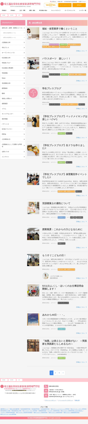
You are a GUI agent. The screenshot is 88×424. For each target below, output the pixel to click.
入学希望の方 (6, 139)
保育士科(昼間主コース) (9, 37)
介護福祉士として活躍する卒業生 (12, 145)
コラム (4, 108)
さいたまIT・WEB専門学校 (53, 410)
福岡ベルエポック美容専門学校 (40, 412)
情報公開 (59, 1)
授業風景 (5, 103)
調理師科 (5, 88)
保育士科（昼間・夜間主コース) (50, 46)
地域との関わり (7, 98)
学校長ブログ (61, 243)
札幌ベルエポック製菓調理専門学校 (71, 412)
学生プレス (45, 76)
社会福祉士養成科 (65, 46)
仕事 (71, 217)
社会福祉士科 (61, 329)
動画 (3, 93)
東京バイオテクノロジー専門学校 (29, 410)
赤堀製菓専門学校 (42, 410)
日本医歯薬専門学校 (45, 408)
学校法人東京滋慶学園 (14, 408)
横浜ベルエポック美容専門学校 (72, 410)
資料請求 (79, 5)
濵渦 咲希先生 (54, 278)
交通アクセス (82, 1)
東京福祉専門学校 (35, 408)
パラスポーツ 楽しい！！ (56, 58)
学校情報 (5, 73)
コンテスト (5, 156)
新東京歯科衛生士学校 (16, 410)
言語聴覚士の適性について (56, 203)
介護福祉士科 (63, 44)
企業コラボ (5, 151)
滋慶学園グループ (4, 408)
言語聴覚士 (80, 217)
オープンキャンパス (65, 5)
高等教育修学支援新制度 (70, 1)
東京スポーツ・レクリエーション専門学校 (60, 408)
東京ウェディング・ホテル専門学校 (8, 414)
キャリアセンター (54, 44)
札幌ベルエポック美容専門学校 (55, 412)
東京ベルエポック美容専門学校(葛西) (24, 412)
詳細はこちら (80, 51)
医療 (75, 217)
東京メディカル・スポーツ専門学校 (78, 408)
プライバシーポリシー (50, 400)
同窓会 (4, 134)
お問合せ (53, 1)
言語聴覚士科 (61, 217)
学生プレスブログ (51, 88)
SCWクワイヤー (7, 129)
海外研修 (5, 119)
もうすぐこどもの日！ (54, 255)
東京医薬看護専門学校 (25, 408)
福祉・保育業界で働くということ (60, 28)
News (3, 78)
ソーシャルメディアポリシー (65, 400)
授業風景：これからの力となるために (62, 229)
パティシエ (5, 124)
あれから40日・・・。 (54, 315)
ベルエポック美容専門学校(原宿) (7, 412)
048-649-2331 (51, 386)
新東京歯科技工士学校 (5, 410)
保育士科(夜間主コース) (74, 44)
